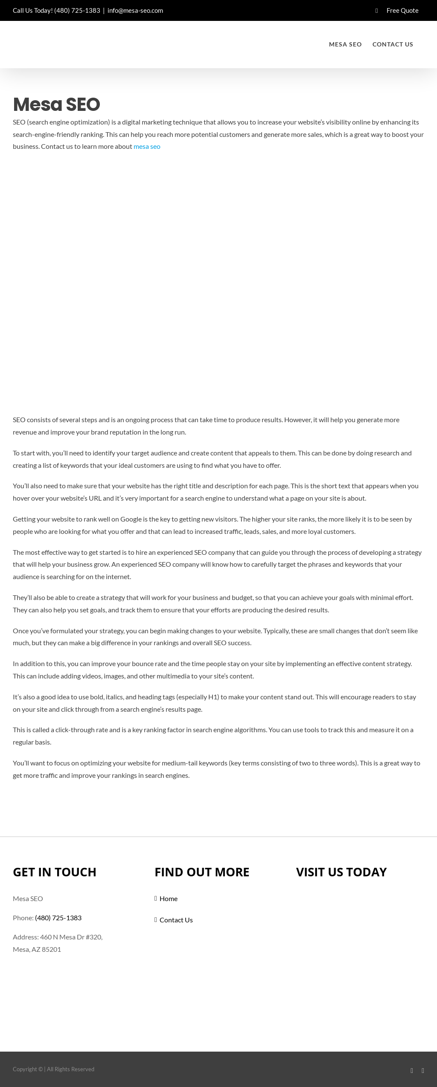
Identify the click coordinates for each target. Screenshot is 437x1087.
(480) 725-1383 (77, 10)
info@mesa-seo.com (135, 10)
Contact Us (176, 920)
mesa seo (147, 146)
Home (169, 898)
